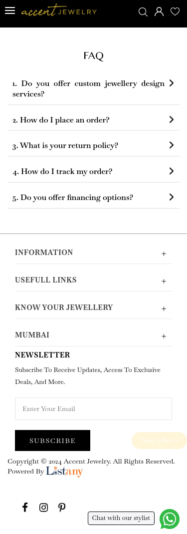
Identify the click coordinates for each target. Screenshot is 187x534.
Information (93, 253)
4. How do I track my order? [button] (62, 171)
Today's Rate (159, 441)
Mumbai (93, 335)
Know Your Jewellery (93, 308)
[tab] (93, 89)
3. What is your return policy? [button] (65, 145)
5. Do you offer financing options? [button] (72, 197)
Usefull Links (93, 281)
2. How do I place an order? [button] (61, 120)
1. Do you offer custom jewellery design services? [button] (88, 88)
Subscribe (52, 440)
